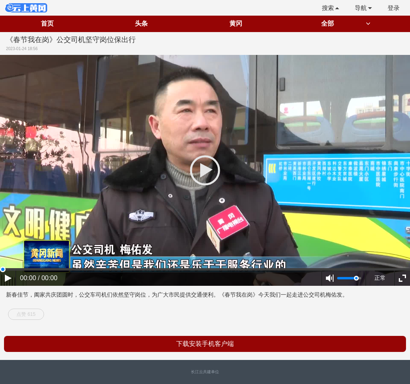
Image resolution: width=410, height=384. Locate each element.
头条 (141, 23)
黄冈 (235, 23)
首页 (47, 23)
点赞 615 (25, 314)
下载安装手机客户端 (205, 343)
